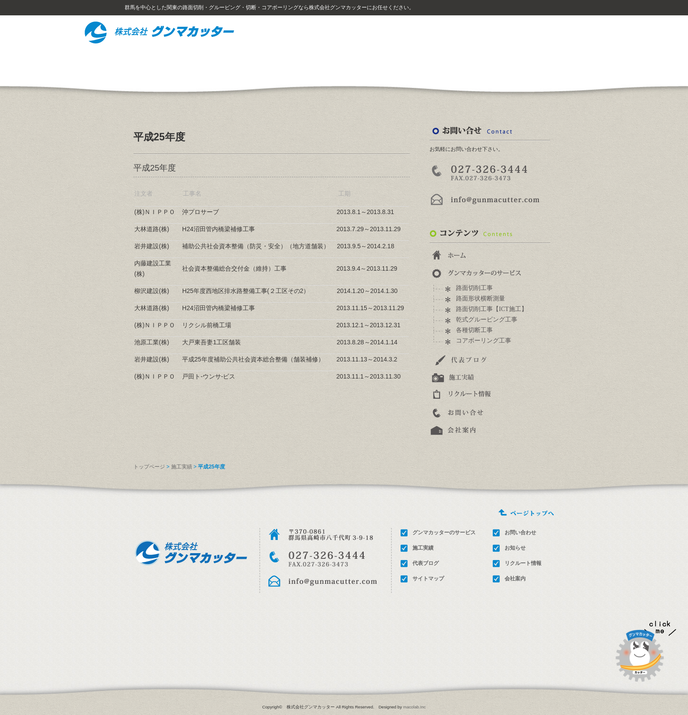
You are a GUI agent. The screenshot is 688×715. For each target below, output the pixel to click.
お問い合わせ (511, 61)
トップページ (149, 467)
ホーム (499, 30)
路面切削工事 (474, 288)
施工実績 (181, 467)
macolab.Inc (414, 706)
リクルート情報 (444, 61)
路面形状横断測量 (480, 298)
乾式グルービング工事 (486, 319)
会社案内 (515, 579)
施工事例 (379, 61)
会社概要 (575, 61)
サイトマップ (556, 30)
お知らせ (515, 548)
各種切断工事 (474, 330)
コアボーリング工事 (483, 340)
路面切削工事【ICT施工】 (491, 309)
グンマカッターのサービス (304, 61)
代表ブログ (425, 563)
